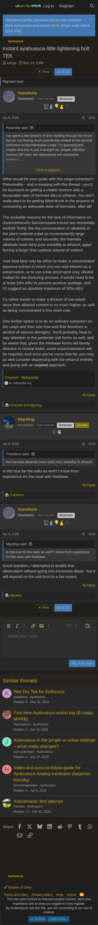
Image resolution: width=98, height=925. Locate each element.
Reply (91, 395)
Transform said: (18, 454)
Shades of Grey (18, 887)
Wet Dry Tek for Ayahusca (39, 691)
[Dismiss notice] (90, 20)
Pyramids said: (17, 128)
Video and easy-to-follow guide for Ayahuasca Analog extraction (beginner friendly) (52, 774)
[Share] (83, 118)
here (55, 25)
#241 (91, 118)
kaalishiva (20, 697)
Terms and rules (16, 895)
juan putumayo (24, 752)
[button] (9, 626)
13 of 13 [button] (63, 72)
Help (59, 895)
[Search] (92, 6)
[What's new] (81, 6)
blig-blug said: (16, 544)
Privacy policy (42, 895)
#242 (91, 444)
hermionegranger (25, 785)
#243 (91, 534)
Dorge (11, 63)
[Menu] (7, 6)
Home (71, 895)
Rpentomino (22, 724)
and (26, 405)
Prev (43, 72)
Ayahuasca (37, 697)
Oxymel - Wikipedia (21, 377)
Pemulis (19, 806)
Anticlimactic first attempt (38, 801)
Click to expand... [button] (49, 170)
